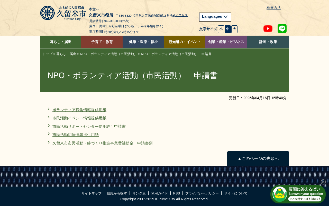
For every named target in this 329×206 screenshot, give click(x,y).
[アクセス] (181, 15)
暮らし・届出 (60, 42)
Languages (215, 16)
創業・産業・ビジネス (226, 42)
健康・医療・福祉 (143, 42)
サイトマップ (91, 193)
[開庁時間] (96, 31)
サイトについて (236, 193)
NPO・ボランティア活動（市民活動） (108, 54)
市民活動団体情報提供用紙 (75, 134)
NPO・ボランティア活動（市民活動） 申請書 (176, 54)
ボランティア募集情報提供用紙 (79, 110)
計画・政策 (268, 42)
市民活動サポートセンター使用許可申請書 (89, 126)
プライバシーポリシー (202, 193)
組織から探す (117, 193)
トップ (47, 54)
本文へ (94, 9)
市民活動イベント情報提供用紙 (79, 118)
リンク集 (139, 193)
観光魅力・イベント (185, 42)
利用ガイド (159, 193)
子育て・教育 (102, 42)
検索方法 (274, 8)
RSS (176, 193)
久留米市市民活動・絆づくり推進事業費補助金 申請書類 (102, 143)
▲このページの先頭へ (257, 158)
